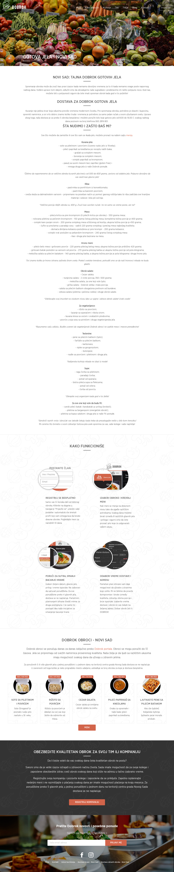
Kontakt (143, 8)
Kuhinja (105, 8)
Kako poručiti (90, 8)
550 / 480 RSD (151, 677)
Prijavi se (165, 8)
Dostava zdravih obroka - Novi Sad (115, 862)
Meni (76, 8)
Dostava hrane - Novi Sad (88, 862)
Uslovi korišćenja (68, 862)
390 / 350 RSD (119, 677)
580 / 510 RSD (87, 677)
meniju (129, 135)
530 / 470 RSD (55, 677)
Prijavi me (116, 843)
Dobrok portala (103, 649)
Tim (115, 8)
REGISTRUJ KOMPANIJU (87, 802)
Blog (132, 8)
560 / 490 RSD (22, 677)
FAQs (123, 8)
